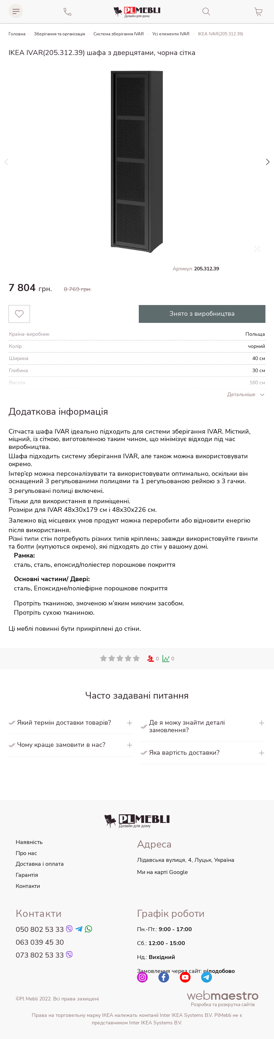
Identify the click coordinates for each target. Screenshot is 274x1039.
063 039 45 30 (40, 942)
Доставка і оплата (40, 864)
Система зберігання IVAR (118, 34)
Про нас (26, 853)
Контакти (28, 886)
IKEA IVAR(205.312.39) (220, 34)
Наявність (29, 842)
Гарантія (27, 875)
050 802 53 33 (40, 929)
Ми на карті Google (162, 872)
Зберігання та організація (59, 34)
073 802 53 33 (40, 955)
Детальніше (246, 394)
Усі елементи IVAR (170, 34)
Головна (17, 34)
